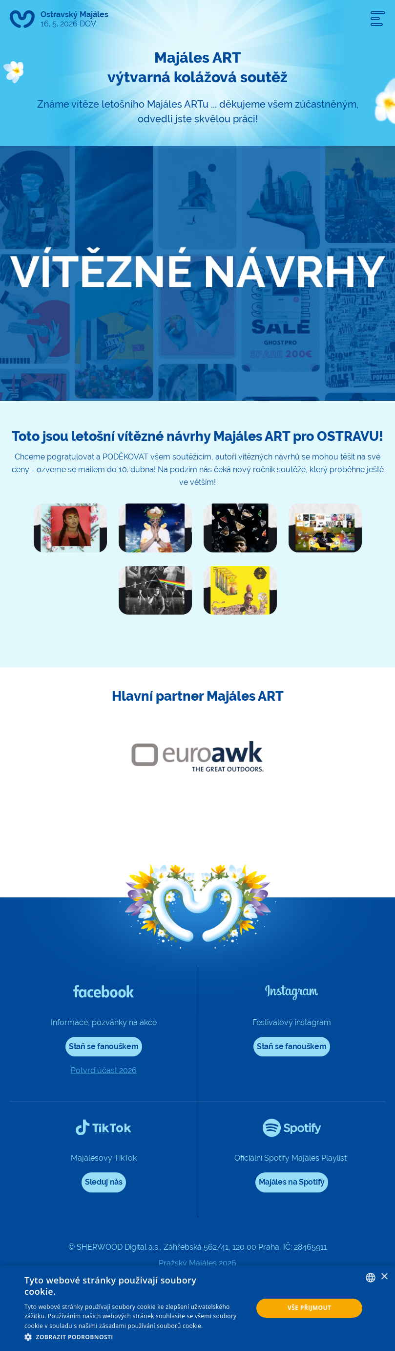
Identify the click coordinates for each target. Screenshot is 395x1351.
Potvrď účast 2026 (104, 1070)
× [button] (384, 1277)
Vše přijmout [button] (309, 1308)
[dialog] (197, 1308)
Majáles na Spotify (292, 1182)
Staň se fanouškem (104, 1046)
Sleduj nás (104, 1182)
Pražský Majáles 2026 (197, 1263)
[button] (135, 1337)
